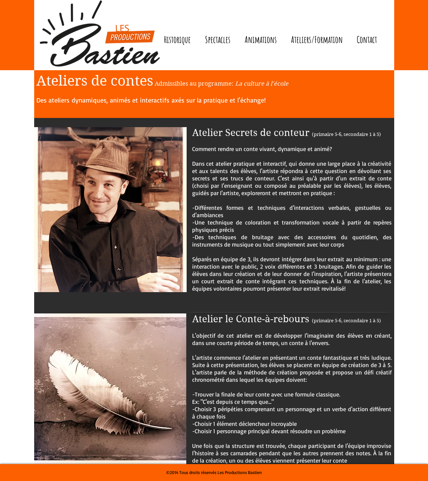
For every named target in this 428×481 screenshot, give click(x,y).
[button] (218, 39)
